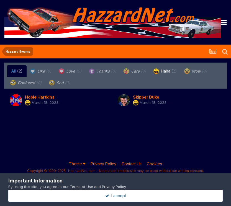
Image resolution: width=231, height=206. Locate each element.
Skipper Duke (146, 97)
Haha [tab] (165, 71)
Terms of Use (81, 186)
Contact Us (132, 163)
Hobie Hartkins (40, 97)
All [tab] (16, 71)
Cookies (154, 163)
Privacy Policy (103, 163)
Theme (77, 163)
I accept (115, 195)
